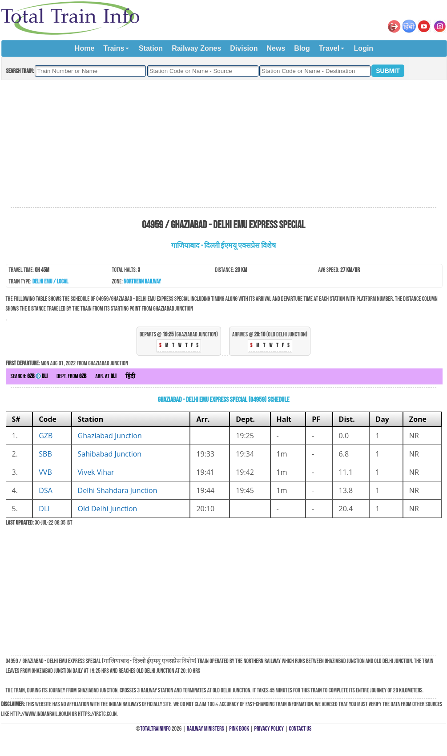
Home (84, 48)
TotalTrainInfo (155, 728)
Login (364, 48)
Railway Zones (196, 48)
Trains (113, 48)
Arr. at (105, 376)
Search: (29, 376)
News (276, 48)
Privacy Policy (269, 728)
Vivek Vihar (96, 472)
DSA (45, 490)
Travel (329, 48)
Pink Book (239, 728)
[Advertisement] (223, 144)
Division (244, 48)
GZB (45, 436)
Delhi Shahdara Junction (117, 490)
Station (151, 48)
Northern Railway (142, 281)
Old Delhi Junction (107, 508)
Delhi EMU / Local (50, 281)
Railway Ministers (205, 728)
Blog (302, 48)
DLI (44, 508)
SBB (45, 454)
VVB (45, 472)
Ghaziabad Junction (110, 436)
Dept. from (71, 376)
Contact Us (300, 728)
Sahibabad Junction (110, 454)
